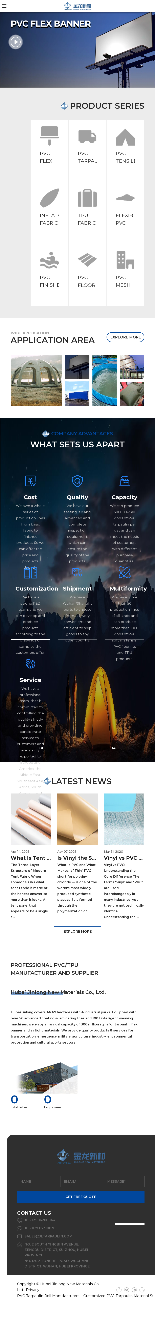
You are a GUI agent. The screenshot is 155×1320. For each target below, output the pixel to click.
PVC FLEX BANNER (51, 161)
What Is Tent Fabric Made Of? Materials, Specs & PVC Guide (31, 858)
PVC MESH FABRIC (125, 285)
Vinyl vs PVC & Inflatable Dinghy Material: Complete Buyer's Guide (124, 858)
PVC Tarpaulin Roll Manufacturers (48, 1296)
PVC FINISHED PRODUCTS (54, 285)
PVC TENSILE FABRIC (126, 161)
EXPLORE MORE (125, 337)
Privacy (32, 1290)
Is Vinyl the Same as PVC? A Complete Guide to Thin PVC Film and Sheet (77, 858)
